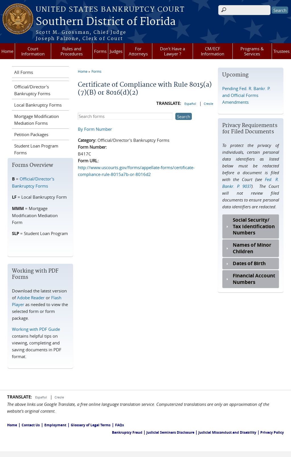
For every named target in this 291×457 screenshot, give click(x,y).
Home (7, 51)
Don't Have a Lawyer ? (172, 51)
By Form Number (95, 129)
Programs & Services (252, 51)
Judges (116, 51)
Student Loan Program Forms (36, 149)
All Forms (23, 72)
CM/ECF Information (212, 51)
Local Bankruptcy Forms (38, 105)
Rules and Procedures (72, 51)
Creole (208, 103)
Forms (100, 51)
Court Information (33, 51)
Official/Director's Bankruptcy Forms (32, 90)
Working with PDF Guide (36, 329)
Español (190, 103)
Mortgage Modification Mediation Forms (36, 119)
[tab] (250, 226)
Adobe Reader (31, 297)
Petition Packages (31, 134)
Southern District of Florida (106, 21)
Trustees (281, 51)
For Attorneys (138, 51)
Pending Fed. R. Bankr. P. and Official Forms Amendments (246, 95)
